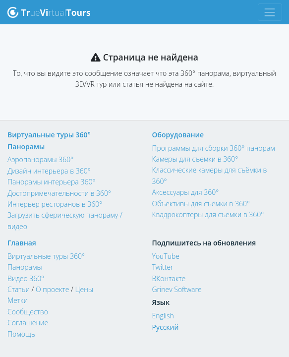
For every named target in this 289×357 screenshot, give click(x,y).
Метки (17, 300)
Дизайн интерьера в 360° (49, 171)
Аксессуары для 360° (185, 192)
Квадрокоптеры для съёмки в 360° (208, 214)
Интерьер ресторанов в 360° (54, 204)
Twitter (162, 267)
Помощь (21, 334)
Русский (165, 327)
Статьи (18, 289)
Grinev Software (177, 289)
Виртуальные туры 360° (49, 134)
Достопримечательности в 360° (59, 193)
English (163, 315)
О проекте (52, 289)
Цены (84, 289)
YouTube (166, 256)
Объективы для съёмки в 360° (201, 203)
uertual (49, 12)
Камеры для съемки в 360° (195, 159)
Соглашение (27, 322)
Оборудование (178, 134)
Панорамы (26, 146)
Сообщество (27, 311)
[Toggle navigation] (270, 12)
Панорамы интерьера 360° (51, 181)
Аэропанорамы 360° (40, 159)
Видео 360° (25, 278)
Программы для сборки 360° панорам (213, 148)
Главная (21, 242)
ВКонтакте (169, 278)
